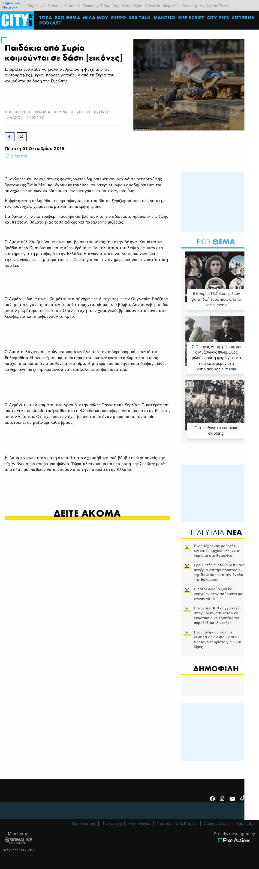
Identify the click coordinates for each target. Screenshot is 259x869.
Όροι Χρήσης (84, 824)
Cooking (189, 5)
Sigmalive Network (11, 5)
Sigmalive (36, 5)
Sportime (72, 5)
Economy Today (96, 5)
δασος (16, 117)
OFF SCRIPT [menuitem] (192, 17)
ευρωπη (82, 112)
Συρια (62, 112)
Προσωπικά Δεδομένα (177, 824)
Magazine (171, 5)
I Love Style (132, 5)
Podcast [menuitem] (51, 23)
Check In (152, 5)
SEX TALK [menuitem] (140, 17)
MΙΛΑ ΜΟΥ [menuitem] (96, 17)
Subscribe (245, 824)
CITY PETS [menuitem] (218, 17)
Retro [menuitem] (119, 17)
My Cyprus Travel (214, 5)
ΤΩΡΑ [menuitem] (46, 17)
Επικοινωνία (139, 824)
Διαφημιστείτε (217, 824)
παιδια (44, 112)
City (115, 5)
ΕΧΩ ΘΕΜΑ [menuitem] (68, 17)
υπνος (103, 112)
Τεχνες (37, 117)
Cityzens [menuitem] (243, 17)
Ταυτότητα (112, 824)
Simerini (55, 5)
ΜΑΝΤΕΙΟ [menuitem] (165, 17)
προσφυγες (19, 112)
